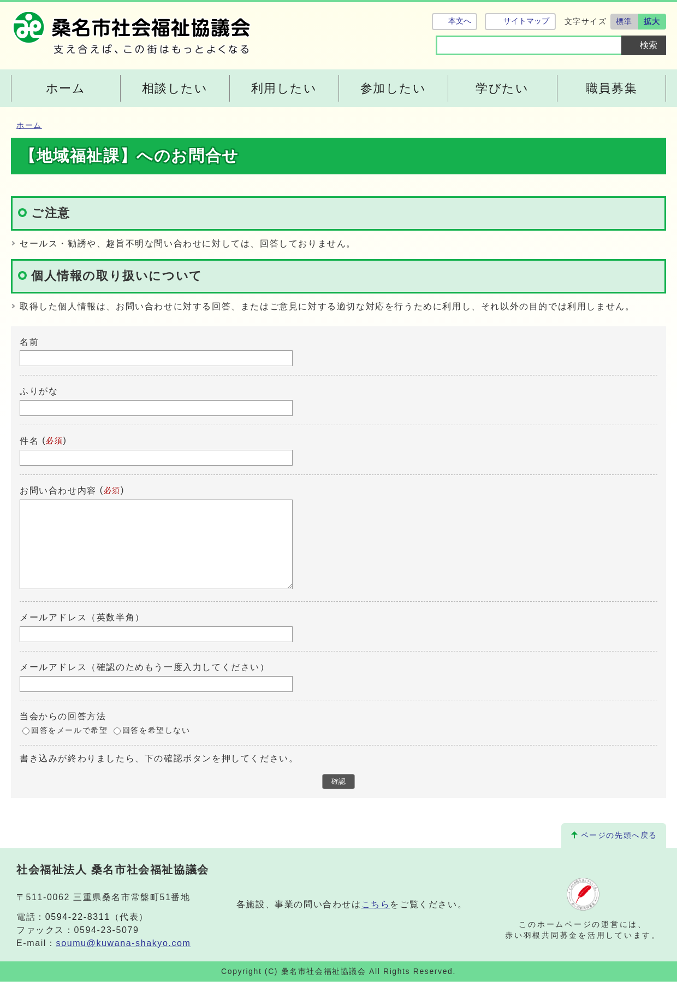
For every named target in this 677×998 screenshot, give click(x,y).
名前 (29, 341)
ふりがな (39, 391)
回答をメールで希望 (69, 747)
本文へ (459, 21)
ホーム (29, 125)
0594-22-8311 (77, 933)
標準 (624, 21)
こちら (375, 920)
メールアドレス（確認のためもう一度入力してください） (145, 683)
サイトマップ (526, 21)
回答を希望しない (156, 747)
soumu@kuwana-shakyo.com (123, 959)
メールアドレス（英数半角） (82, 633)
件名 (29, 440)
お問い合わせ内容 (58, 490)
